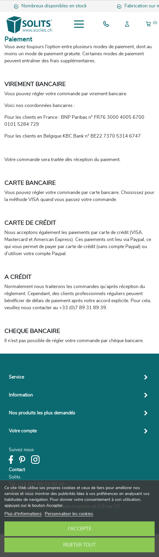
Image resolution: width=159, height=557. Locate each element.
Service (16, 377)
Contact (17, 469)
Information (21, 395)
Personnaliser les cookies (69, 514)
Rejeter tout (79, 545)
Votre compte (23, 431)
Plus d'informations (23, 514)
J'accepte (79, 528)
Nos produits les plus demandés (42, 413)
